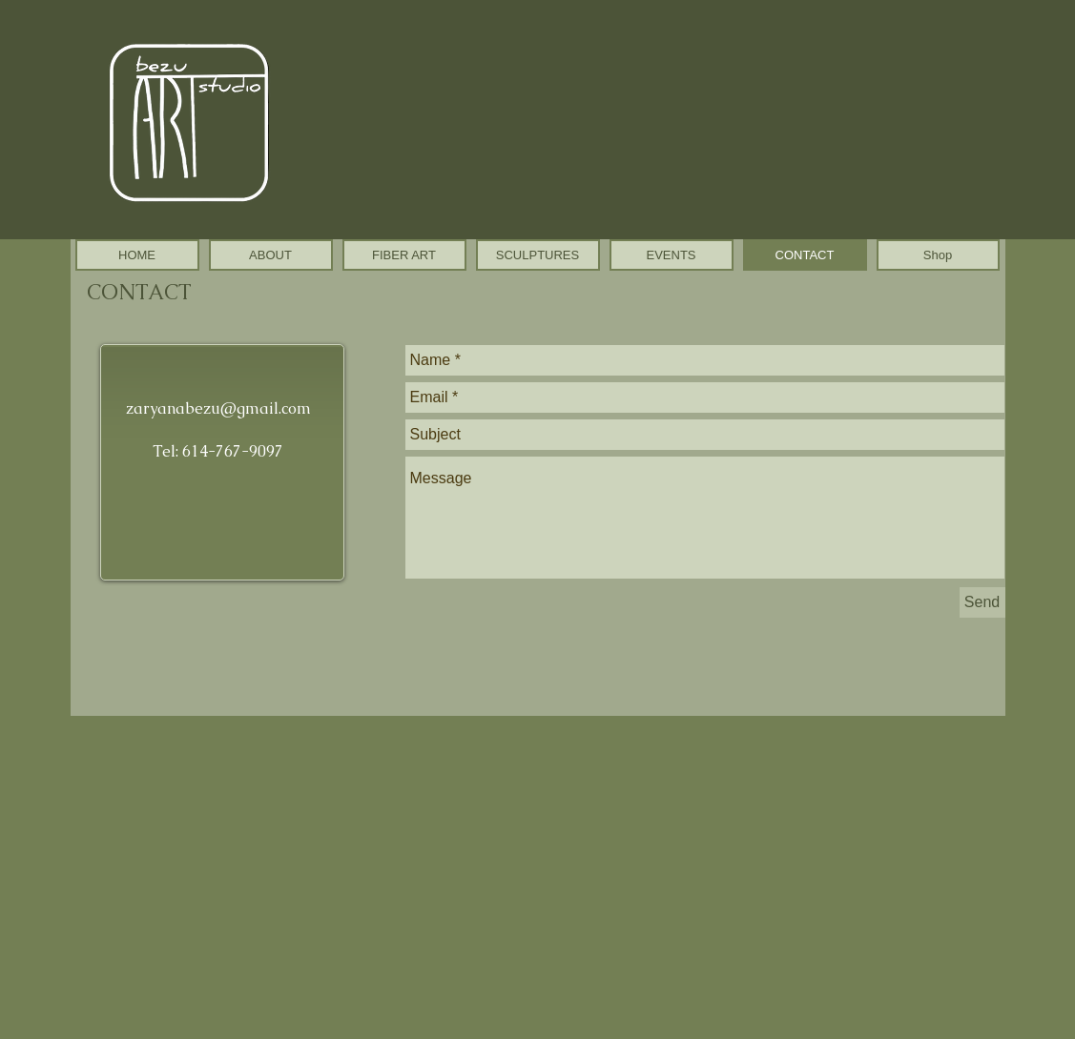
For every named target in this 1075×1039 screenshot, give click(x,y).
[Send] (982, 602)
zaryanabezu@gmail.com (218, 408)
